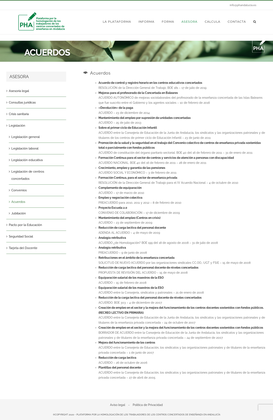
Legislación (17, 125)
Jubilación (18, 213)
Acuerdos (18, 202)
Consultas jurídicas (22, 102)
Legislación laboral (24, 148)
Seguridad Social (21, 236)
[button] (254, 21)
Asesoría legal (19, 91)
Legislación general (25, 137)
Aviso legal (117, 405)
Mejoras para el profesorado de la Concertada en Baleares (138, 92)
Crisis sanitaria (19, 114)
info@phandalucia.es (243, 5)
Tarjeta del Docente (23, 248)
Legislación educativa (27, 160)
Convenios (19, 190)
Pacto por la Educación (25, 225)
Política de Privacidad (148, 405)
